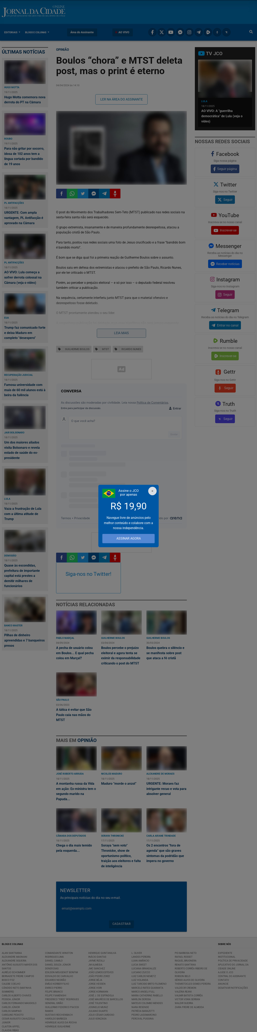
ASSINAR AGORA (128, 538)
